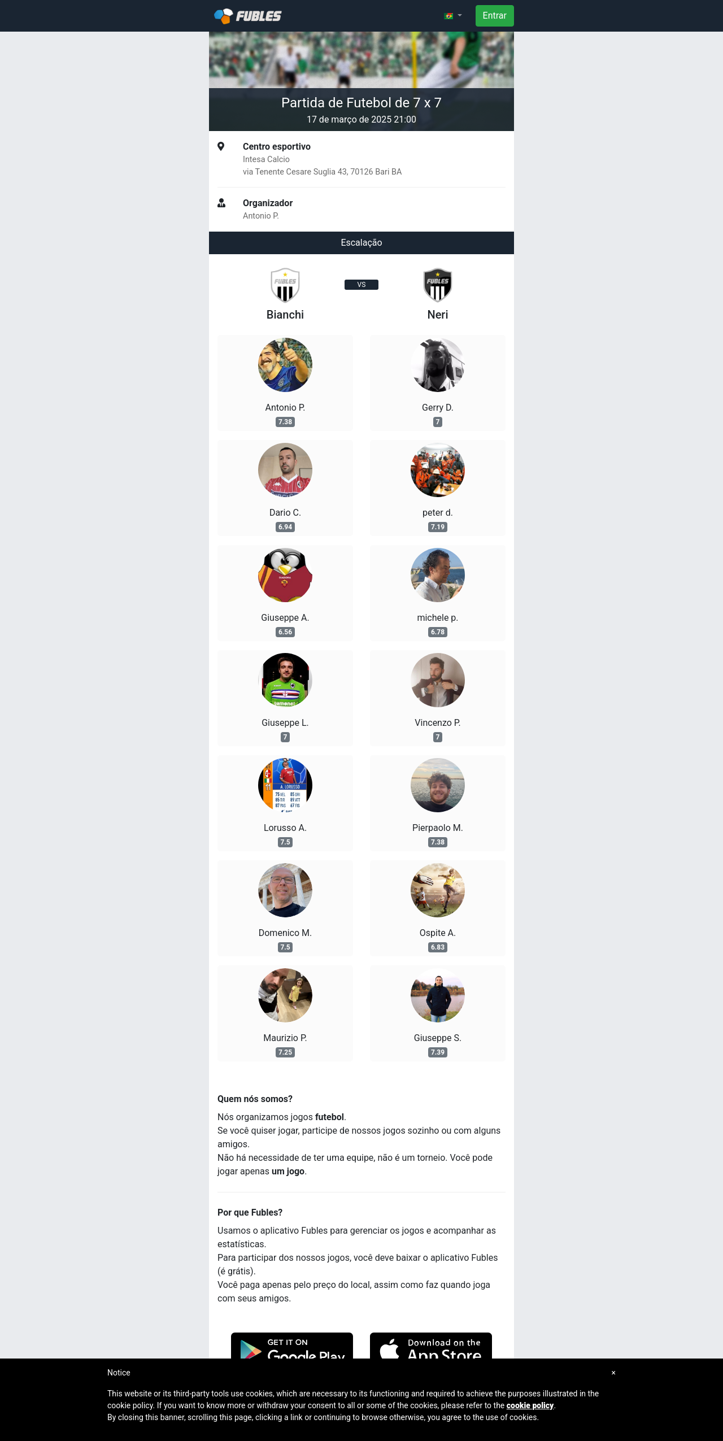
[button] (453, 16)
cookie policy (530, 1405)
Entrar (495, 15)
